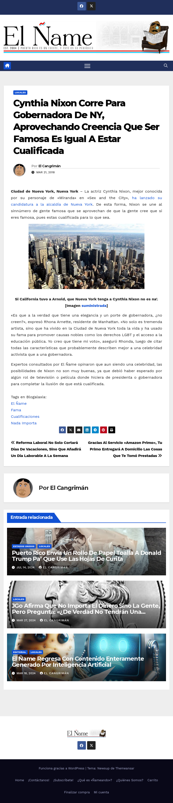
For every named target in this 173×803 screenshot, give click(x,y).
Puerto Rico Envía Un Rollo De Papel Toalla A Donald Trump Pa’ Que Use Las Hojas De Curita (86, 555)
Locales (20, 92)
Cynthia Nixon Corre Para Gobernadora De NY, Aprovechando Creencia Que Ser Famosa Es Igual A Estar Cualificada (86, 127)
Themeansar (124, 768)
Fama (16, 410)
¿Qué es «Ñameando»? (94, 780)
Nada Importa (24, 423)
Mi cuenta (101, 792)
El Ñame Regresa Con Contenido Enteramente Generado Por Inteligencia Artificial (78, 661)
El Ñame (19, 403)
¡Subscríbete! (63, 780)
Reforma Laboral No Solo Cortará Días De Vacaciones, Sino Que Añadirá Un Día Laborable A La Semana (46, 449)
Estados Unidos (24, 546)
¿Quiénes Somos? (129, 780)
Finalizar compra (77, 792)
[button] (166, 65)
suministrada (94, 305)
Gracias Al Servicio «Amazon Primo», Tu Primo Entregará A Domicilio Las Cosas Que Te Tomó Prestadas (125, 449)
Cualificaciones (25, 416)
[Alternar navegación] (87, 65)
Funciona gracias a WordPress (62, 768)
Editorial (19, 652)
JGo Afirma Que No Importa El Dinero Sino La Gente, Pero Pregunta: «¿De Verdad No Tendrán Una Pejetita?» (86, 611)
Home (19, 780)
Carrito (152, 780)
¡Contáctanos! (38, 780)
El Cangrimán (49, 166)
